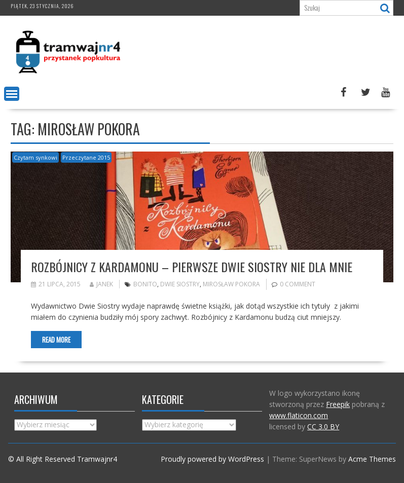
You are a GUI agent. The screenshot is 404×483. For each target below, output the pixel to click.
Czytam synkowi (35, 157)
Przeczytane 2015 (86, 157)
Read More (56, 340)
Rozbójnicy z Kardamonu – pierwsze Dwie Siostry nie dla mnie (191, 266)
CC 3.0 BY (323, 426)
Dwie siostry (180, 284)
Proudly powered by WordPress (212, 459)
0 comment (297, 284)
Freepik (338, 404)
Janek (101, 284)
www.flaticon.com (298, 415)
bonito (145, 284)
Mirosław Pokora (231, 284)
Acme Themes (372, 459)
